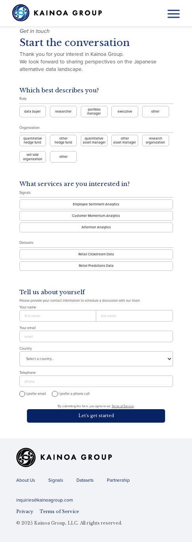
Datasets (26, 242)
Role (23, 99)
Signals (24, 192)
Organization (29, 127)
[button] (173, 14)
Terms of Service (123, 406)
